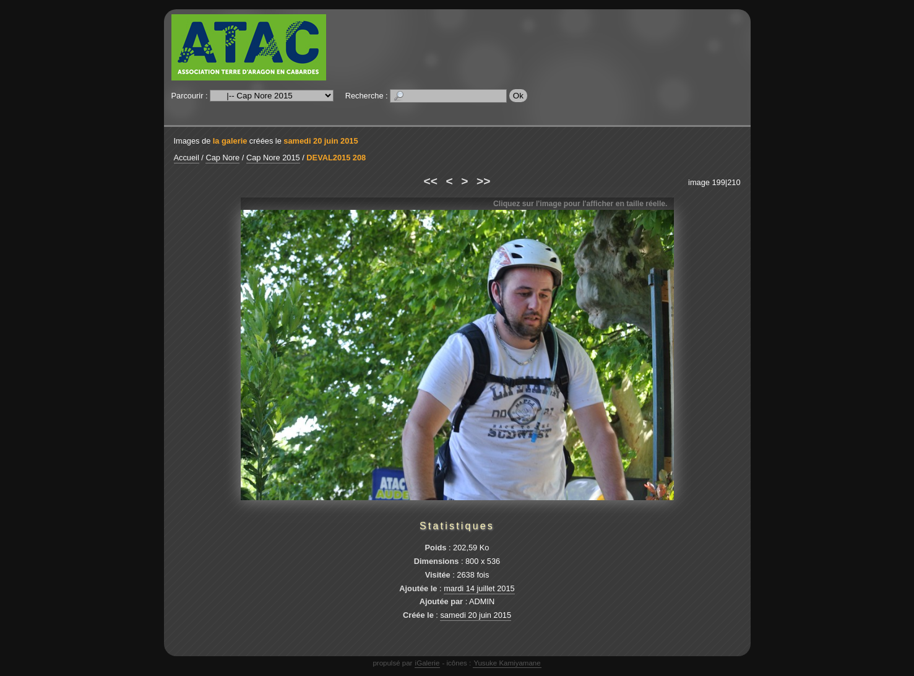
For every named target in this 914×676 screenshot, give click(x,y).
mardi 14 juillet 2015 (479, 588)
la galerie (230, 140)
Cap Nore (222, 157)
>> (483, 181)
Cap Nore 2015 (273, 157)
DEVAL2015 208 (336, 157)
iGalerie (427, 663)
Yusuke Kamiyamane (506, 663)
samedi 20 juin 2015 (320, 140)
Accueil (186, 157)
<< (431, 181)
